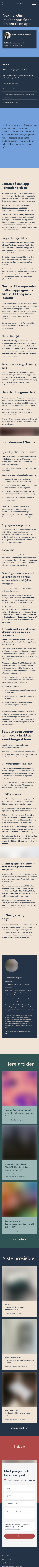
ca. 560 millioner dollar (12, 829)
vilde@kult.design (17, 39)
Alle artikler (19, 1239)
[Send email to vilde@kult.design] (11, 984)
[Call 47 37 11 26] (24, 984)
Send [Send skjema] (19, 1536)
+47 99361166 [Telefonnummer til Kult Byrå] (7, 1559)
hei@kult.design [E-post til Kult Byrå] (8, 1563)
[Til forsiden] (4, 4)
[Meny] (34, 3)
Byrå (19, 3)
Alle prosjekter (19, 1427)
